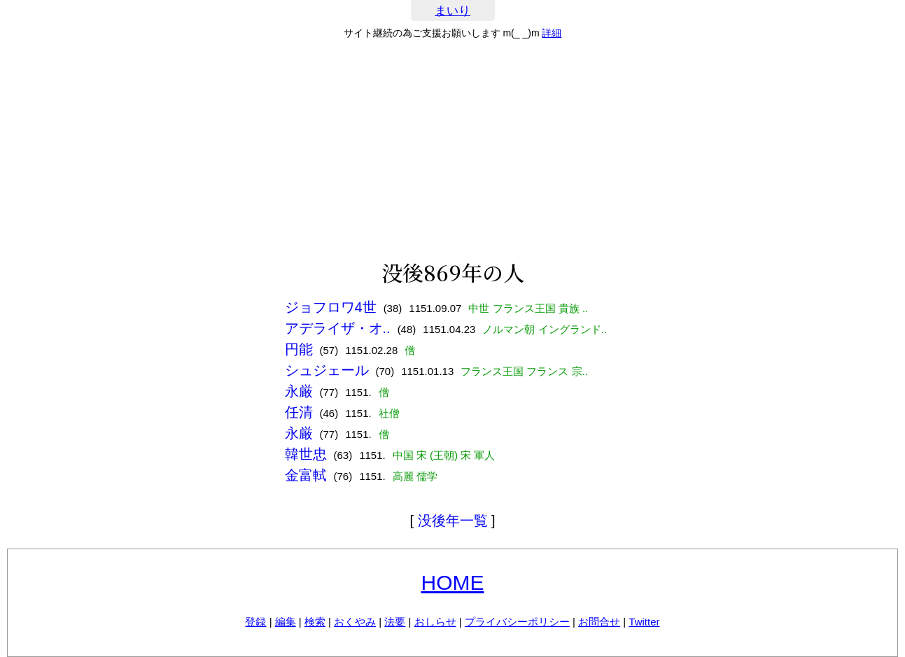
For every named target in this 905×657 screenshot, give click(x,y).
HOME (452, 582)
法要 (394, 622)
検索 (314, 622)
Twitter (644, 622)
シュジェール (327, 370)
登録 (255, 622)
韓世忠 (306, 454)
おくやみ (355, 622)
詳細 (551, 32)
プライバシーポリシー (517, 622)
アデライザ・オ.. (338, 328)
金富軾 (306, 475)
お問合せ (599, 622)
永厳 (299, 391)
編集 (285, 622)
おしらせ (435, 622)
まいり (452, 10)
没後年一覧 (453, 520)
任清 (299, 412)
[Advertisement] (453, 150)
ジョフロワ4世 (331, 307)
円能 (299, 349)
